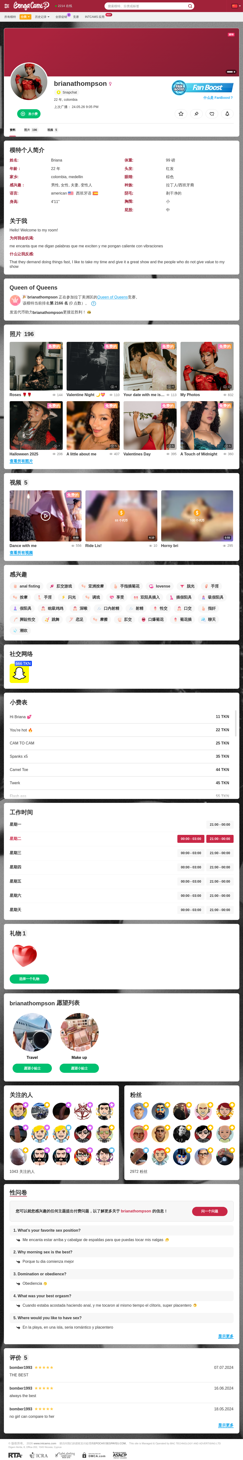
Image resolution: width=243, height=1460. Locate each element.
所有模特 (10, 17)
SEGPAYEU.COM (115, 1443)
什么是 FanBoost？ (218, 98)
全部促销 (62, 16)
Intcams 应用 (96, 16)
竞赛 (76, 17)
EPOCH (98, 1443)
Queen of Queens (112, 297)
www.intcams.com (45, 1443)
